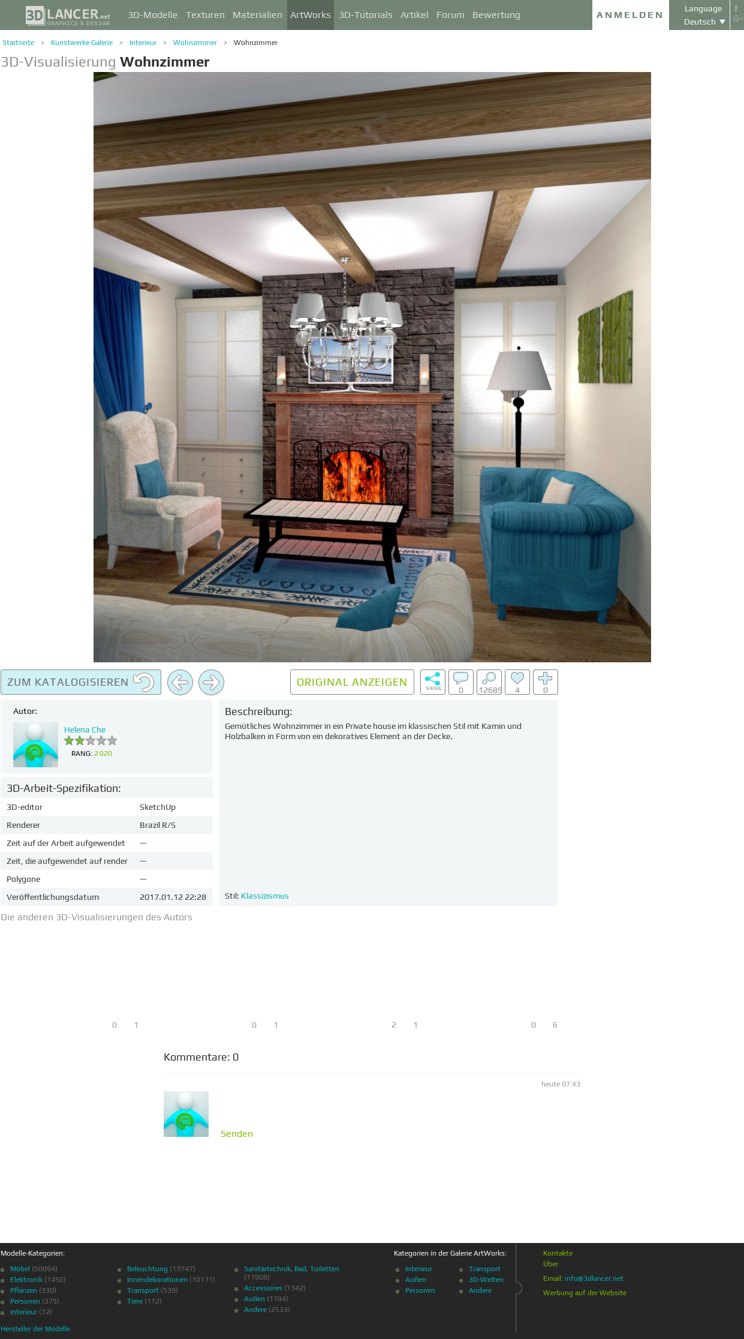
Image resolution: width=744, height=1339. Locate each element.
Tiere (135, 1301)
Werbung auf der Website (584, 1293)
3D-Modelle (153, 14)
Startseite (18, 42)
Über (550, 1264)
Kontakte (558, 1253)
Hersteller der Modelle (35, 1329)
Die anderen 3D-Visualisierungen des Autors (96, 917)
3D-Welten (486, 1279)
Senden (237, 1133)
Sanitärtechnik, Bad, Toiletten (291, 1269)
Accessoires (263, 1288)
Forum (450, 14)
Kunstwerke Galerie (82, 42)
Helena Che (85, 729)
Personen (25, 1301)
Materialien (257, 14)
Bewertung (496, 14)
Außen (254, 1299)
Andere (255, 1309)
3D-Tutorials (366, 14)
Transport (143, 1290)
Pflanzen (23, 1290)
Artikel (414, 14)
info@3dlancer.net (594, 1278)
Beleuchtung (147, 1269)
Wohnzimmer (195, 42)
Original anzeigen (352, 681)
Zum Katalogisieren (81, 682)
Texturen (205, 14)
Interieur (142, 42)
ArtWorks (310, 14)
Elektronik (26, 1279)
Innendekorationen (157, 1279)
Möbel (20, 1269)
